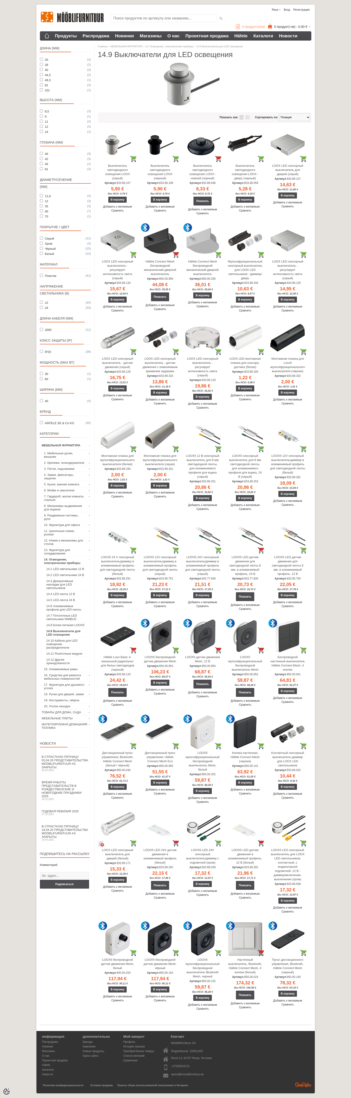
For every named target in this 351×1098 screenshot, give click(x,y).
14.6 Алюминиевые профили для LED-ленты (63, 607)
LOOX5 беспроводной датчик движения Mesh (160, 659)
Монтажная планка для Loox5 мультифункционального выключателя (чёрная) (287, 365)
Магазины (150, 35)
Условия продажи (101, 1085)
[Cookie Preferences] (6, 1091)
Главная (103, 46)
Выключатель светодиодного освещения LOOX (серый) (117, 172)
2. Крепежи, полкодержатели (64, 462)
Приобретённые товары (138, 1051)
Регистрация (301, 9)
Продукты (66, 35)
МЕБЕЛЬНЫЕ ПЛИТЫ (57, 718)
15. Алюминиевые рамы (61, 669)
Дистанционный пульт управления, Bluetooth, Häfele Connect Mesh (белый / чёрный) (117, 759)
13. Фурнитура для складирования (57, 551)
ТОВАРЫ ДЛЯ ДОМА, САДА (61, 712)
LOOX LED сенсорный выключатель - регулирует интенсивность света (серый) (117, 270)
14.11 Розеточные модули (64, 653)
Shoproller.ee (303, 1084)
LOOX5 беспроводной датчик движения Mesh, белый (117, 964)
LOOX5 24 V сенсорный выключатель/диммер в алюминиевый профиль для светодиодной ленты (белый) (117, 565)
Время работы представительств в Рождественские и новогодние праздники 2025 (65, 790)
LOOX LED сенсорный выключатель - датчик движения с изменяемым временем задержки (159, 365)
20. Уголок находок (57, 706)
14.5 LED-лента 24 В (60, 600)
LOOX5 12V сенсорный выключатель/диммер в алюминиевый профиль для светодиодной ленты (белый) (287, 464)
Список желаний (134, 1055)
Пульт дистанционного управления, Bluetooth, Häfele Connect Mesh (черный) (288, 966)
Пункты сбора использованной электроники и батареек (152, 1085)
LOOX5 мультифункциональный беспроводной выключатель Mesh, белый (202, 761)
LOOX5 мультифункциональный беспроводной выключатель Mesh (245, 663)
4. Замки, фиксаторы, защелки (59, 476)
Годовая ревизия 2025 (65, 813)
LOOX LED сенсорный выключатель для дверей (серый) (287, 170)
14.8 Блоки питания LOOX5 (65, 625)
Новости (288, 35)
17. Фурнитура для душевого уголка (64, 686)
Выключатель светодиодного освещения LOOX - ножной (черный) (202, 172)
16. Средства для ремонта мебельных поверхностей (62, 676)
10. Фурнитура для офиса (62, 525)
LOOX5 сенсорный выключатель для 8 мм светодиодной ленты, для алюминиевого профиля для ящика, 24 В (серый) (245, 466)
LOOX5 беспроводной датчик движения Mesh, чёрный (160, 964)
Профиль (129, 1042)
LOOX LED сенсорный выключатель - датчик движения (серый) (117, 363)
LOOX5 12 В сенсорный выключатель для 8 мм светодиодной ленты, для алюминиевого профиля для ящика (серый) (202, 466)
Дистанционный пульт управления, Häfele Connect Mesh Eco (160, 757)
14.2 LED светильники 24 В (65, 575)
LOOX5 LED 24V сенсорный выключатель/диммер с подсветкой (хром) (202, 856)
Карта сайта (90, 1055)
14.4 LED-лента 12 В (60, 594)
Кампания (89, 1046)
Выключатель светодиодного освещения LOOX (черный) (160, 172)
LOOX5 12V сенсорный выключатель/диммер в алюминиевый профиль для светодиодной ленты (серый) (160, 565)
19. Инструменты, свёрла (61, 700)
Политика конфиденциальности (63, 1085)
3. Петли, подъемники (59, 469)
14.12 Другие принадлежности (58, 661)
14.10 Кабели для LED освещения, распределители (62, 644)
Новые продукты (93, 1051)
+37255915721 (180, 1066)
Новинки (124, 35)
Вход (287, 9)
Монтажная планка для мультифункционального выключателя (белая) (117, 460)
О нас (173, 35)
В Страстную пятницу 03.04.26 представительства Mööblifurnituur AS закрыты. (65, 763)
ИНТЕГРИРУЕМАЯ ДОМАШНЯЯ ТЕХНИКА (64, 726)
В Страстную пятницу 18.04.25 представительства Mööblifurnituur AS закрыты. (65, 833)
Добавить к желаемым (117, 206)
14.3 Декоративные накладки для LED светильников (59, 584)
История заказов (134, 1046)
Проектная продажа (207, 35)
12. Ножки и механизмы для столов (63, 542)
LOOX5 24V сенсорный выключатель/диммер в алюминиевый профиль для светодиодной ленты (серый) (202, 565)
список (241, 117)
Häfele (241, 35)
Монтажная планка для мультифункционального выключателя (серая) (160, 460)
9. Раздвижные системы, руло (61, 517)
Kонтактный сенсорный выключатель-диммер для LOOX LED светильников (287, 759)
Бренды (88, 1042)
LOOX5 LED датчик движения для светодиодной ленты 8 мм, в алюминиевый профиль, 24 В (245, 565)
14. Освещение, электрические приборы (62, 561)
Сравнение (130, 1060)
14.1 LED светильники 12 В (65, 569)
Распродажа (96, 35)
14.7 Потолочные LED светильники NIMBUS (61, 617)
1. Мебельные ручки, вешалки (58, 454)
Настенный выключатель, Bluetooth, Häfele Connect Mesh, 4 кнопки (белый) (245, 966)
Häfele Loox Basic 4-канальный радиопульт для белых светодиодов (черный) (117, 663)
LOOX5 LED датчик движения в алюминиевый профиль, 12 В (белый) (245, 856)
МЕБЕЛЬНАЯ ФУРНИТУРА (61, 445)
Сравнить (117, 210)
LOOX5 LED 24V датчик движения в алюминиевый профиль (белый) (160, 856)
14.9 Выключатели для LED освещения (63, 632)
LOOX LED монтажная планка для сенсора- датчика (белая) (245, 363)
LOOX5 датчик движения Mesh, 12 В (202, 659)
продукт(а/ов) (250, 27)
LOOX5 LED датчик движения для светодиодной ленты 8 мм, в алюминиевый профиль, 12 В (287, 565)
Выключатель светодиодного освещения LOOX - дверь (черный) (245, 172)
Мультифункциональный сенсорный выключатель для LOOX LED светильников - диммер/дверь (245, 270)
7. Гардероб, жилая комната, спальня (64, 498)
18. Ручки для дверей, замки (64, 694)
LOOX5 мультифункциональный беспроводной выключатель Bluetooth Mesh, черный (202, 968)
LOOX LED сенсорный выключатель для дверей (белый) (117, 854)
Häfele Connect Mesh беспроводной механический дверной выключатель (160, 268)
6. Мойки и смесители (59, 490)
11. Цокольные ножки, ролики (59, 532)
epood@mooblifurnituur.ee (187, 1074)
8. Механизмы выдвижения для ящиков (63, 507)
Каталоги (263, 35)
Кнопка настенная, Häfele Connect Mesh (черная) (245, 757)
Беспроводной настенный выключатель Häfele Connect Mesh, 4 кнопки (287, 663)
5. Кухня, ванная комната (61, 484)
